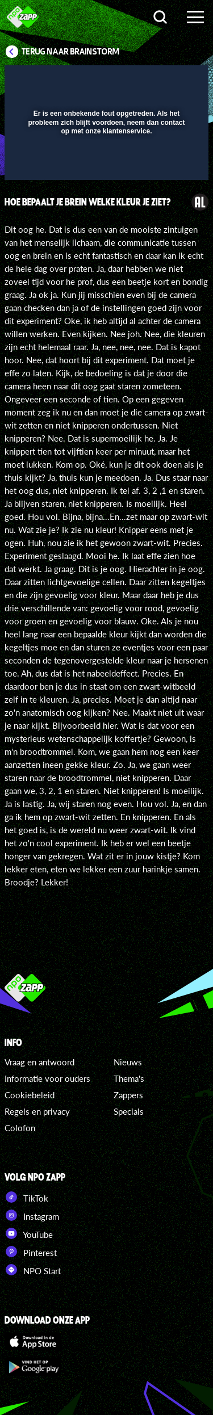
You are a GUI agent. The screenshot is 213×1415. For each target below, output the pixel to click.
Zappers (128, 1095)
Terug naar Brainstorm (70, 52)
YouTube (29, 1233)
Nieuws (128, 1062)
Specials (129, 1111)
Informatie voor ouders (47, 1078)
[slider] (105, 165)
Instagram (32, 1215)
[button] (54, 125)
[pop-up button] (147, 81)
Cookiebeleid (30, 1095)
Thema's (129, 1078)
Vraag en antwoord (39, 1062)
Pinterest (31, 1251)
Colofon (20, 1128)
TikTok (26, 1197)
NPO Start (33, 1270)
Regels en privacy (37, 1111)
